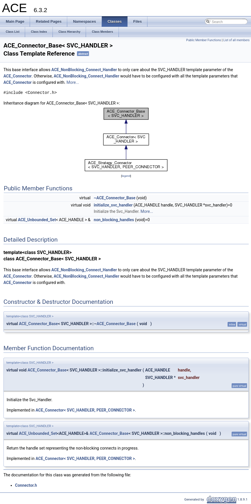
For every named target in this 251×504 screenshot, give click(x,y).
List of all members (236, 40)
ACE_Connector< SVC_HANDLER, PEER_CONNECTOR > (85, 410)
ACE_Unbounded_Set (37, 219)
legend (126, 175)
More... (73, 82)
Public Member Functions (203, 40)
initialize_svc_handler (113, 205)
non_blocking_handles (114, 219)
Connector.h (26, 485)
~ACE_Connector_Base (114, 198)
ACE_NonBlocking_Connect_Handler (84, 69)
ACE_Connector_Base (38, 323)
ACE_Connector (17, 76)
